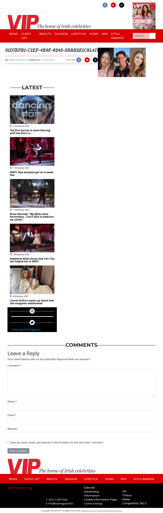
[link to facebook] (105, 5)
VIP (124, 490)
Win (107, 33)
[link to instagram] (121, 5)
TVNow (127, 494)
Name (12, 401)
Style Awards (120, 35)
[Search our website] (152, 35)
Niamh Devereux (17, 59)
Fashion (61, 33)
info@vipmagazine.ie (60, 503)
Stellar (126, 498)
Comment (14, 365)
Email (11, 414)
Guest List (27, 35)
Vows (95, 33)
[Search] (141, 36)
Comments (48, 59)
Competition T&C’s (134, 502)
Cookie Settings (93, 503)
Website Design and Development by (101, 510)
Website (12, 428)
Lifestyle (79, 33)
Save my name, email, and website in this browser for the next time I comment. (56, 442)
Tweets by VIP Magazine (25, 329)
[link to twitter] (113, 5)
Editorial (89, 487)
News (14, 33)
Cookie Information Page (100, 498)
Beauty (44, 33)
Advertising (91, 491)
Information (91, 494)
